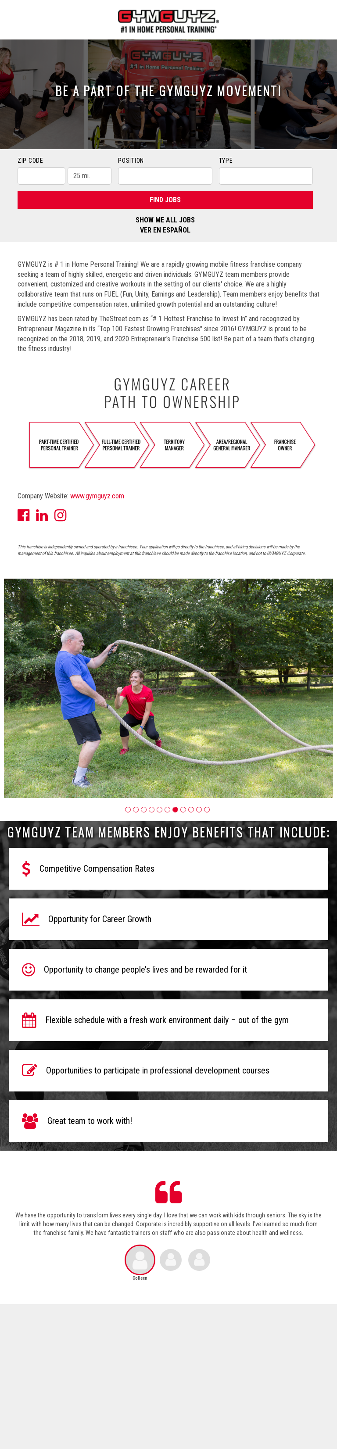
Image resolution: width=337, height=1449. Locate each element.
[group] (168, 688)
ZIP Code (30, 160)
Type (226, 160)
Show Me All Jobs (165, 220)
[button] (128, 809)
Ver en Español (165, 230)
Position (131, 160)
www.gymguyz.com (97, 496)
